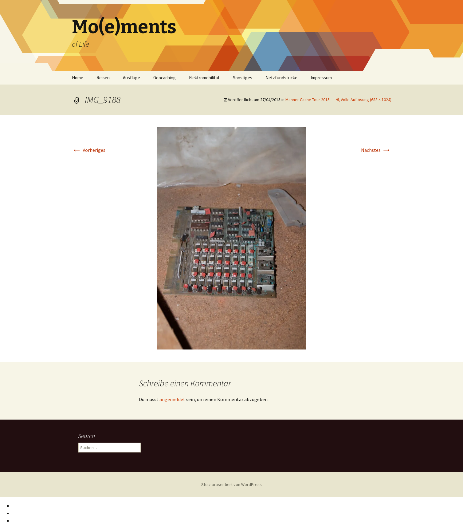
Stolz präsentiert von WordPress (231, 484)
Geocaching (164, 78)
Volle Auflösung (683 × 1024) (366, 99)
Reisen (103, 78)
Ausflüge (131, 78)
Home (77, 78)
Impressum (321, 78)
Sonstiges (242, 78)
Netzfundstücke (281, 78)
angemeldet (172, 399)
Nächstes (376, 150)
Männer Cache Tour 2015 (307, 99)
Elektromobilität (204, 78)
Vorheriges (88, 150)
